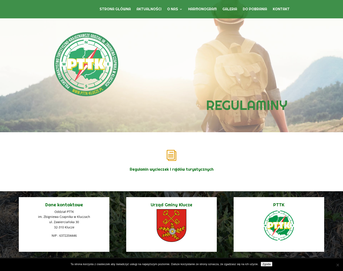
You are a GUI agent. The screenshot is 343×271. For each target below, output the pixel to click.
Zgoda (266, 264)
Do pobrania (255, 9)
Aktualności (148, 9)
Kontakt (281, 9)
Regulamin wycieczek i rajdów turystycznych (172, 169)
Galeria (229, 9)
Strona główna (115, 9)
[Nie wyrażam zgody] (337, 265)
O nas (172, 9)
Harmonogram (202, 9)
